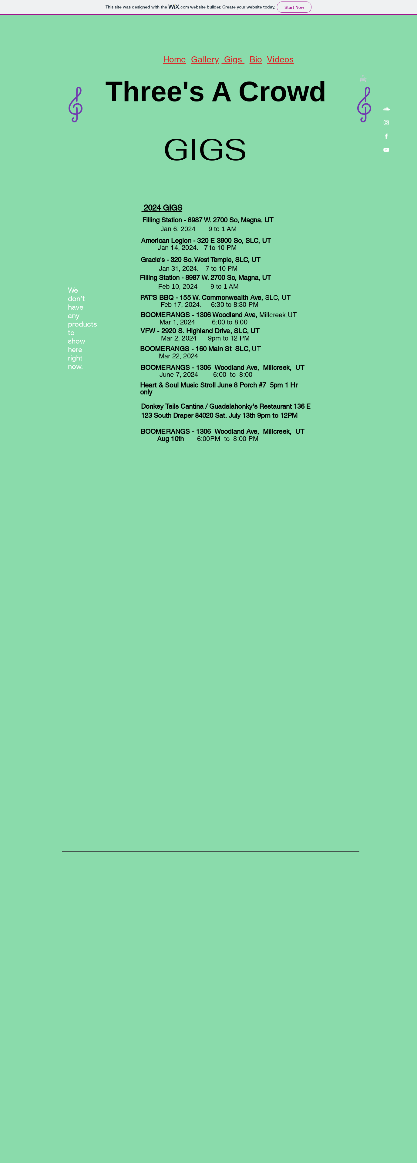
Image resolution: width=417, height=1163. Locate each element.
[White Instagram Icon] (386, 122)
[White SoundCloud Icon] (386, 108)
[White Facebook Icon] (386, 136)
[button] (367, 78)
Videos (280, 59)
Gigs (231, 59)
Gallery (205, 59)
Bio (256, 59)
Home (174, 59)
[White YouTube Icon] (386, 149)
